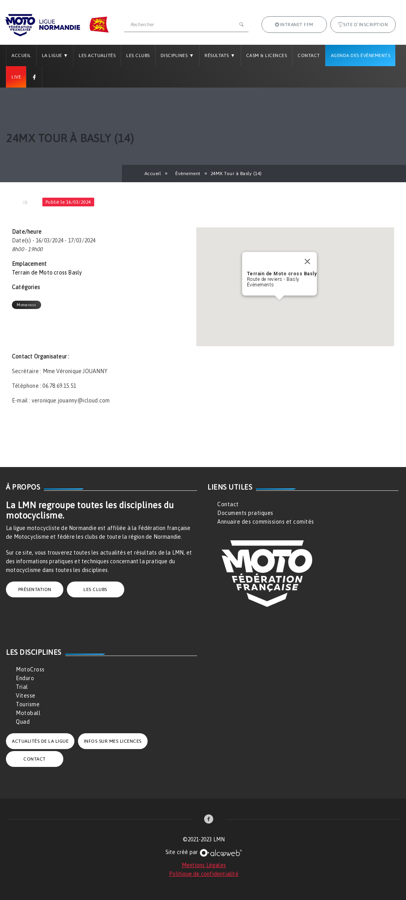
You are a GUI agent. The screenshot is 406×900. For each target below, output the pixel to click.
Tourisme (28, 704)
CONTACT (34, 759)
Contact (309, 55)
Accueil (21, 55)
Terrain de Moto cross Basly (47, 272)
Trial (22, 687)
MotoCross (30, 669)
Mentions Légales (204, 865)
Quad (23, 722)
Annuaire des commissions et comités (265, 522)
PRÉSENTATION (34, 589)
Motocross (26, 305)
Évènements (260, 285)
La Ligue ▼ (55, 55)
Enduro (25, 678)
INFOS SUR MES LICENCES (113, 741)
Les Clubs (138, 55)
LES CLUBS (95, 589)
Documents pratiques (245, 513)
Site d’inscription (363, 24)
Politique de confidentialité (204, 874)
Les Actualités (97, 55)
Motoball (28, 713)
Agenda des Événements (361, 55)
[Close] (307, 261)
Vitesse (26, 695)
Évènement (188, 173)
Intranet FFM (294, 24)
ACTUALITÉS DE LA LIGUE (40, 741)
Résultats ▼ (220, 55)
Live (16, 77)
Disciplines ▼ (177, 55)
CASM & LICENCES (266, 55)
